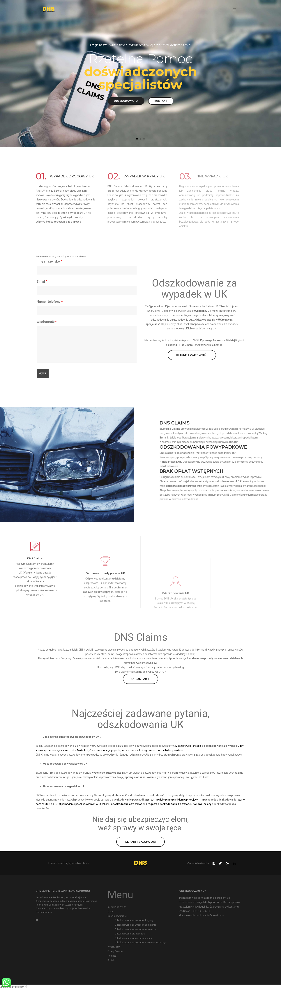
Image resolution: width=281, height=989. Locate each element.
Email (42, 281)
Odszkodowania (126, 100)
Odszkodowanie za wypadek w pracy (133, 938)
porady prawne (269, 485)
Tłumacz (111, 956)
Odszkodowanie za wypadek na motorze (135, 925)
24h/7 (162, 671)
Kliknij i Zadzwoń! (191, 355)
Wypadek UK (113, 947)
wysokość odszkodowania (220, 799)
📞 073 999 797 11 (117, 907)
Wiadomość (47, 322)
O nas (110, 911)
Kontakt (160, 100)
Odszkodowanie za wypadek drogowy (134, 920)
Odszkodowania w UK (208, 319)
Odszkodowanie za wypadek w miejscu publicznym (141, 942)
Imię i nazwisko (49, 261)
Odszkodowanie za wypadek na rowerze (135, 929)
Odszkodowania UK (117, 916)
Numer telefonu (50, 301)
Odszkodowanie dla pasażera (130, 933)
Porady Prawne (115, 951)
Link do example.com (12, 986)
